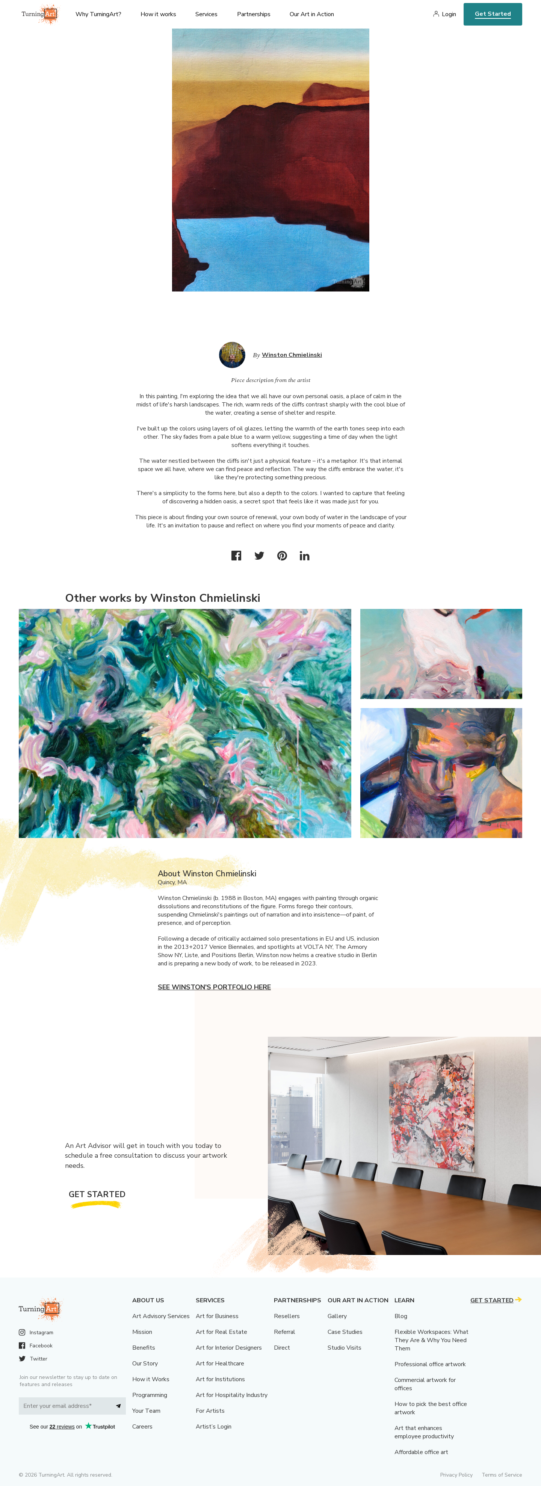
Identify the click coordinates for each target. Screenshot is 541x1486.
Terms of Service (502, 1474)
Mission (142, 1332)
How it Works (150, 1379)
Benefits (143, 1348)
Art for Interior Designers (229, 1348)
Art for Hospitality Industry (231, 1395)
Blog (400, 1316)
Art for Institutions (220, 1379)
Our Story (145, 1363)
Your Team (146, 1411)
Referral (284, 1332)
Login (449, 14)
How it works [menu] (158, 14)
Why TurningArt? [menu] (98, 14)
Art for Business (217, 1316)
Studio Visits (344, 1348)
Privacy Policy (456, 1474)
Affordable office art (421, 1452)
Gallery (337, 1316)
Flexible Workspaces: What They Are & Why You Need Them (431, 1340)
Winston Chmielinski (292, 355)
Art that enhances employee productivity (424, 1432)
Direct (282, 1348)
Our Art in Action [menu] (312, 14)
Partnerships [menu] (253, 14)
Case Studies (345, 1332)
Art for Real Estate (221, 1332)
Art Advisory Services (161, 1316)
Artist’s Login (213, 1427)
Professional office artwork (430, 1364)
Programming (149, 1395)
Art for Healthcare (220, 1363)
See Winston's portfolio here (214, 987)
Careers (142, 1427)
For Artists (210, 1411)
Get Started (493, 14)
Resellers (287, 1316)
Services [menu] (206, 14)
